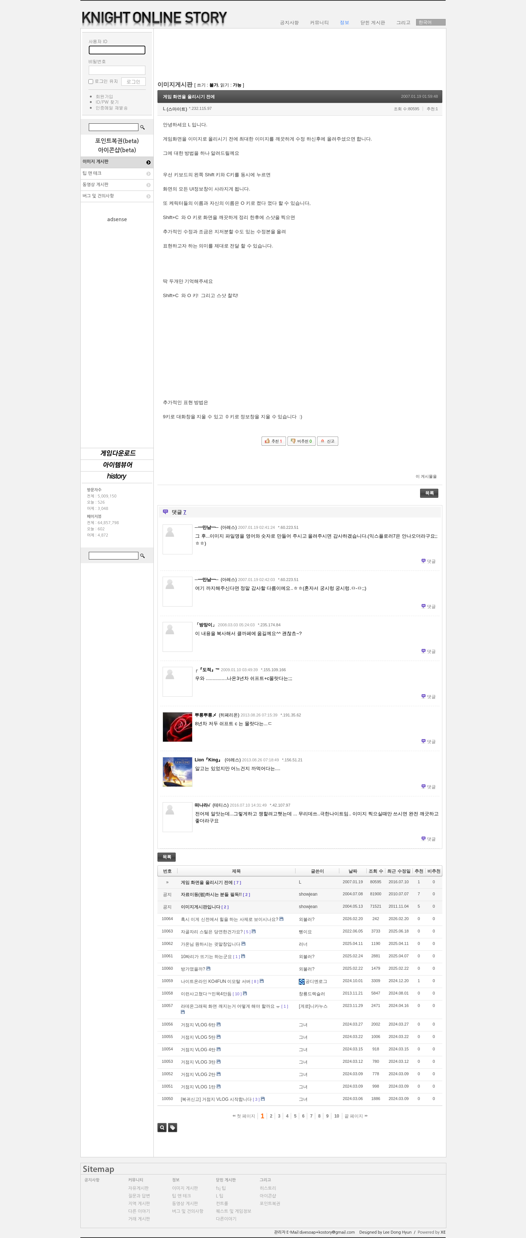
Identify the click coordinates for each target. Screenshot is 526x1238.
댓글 (431, 561)
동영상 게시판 (95, 184)
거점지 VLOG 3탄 (198, 1062)
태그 (172, 1127)
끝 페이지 (355, 1116)
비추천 (434, 871)
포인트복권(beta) (117, 141)
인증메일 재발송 (112, 107)
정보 (176, 1180)
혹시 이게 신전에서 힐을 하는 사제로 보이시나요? (229, 919)
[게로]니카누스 (313, 1006)
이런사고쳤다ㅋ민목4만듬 (206, 993)
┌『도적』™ (207, 669)
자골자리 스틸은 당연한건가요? (212, 931)
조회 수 (376, 871)
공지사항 (91, 1180)
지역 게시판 (139, 1204)
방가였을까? (193, 969)
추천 (419, 871)
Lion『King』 (208, 759)
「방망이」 (206, 624)
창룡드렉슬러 (312, 993)
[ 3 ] (256, 1099)
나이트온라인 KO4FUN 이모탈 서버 (216, 981)
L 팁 (219, 1196)
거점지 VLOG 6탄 (198, 1024)
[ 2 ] (246, 894)
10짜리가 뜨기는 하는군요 (206, 956)
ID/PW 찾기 (107, 102)
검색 (162, 1127)
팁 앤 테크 (92, 173)
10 (336, 1116)
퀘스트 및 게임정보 (233, 1211)
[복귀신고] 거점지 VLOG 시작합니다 (216, 1099)
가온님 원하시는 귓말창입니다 (210, 944)
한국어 (425, 22)
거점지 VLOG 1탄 (198, 1086)
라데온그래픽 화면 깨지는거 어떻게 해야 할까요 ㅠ (230, 1006)
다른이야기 (226, 1219)
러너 (303, 944)
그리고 (265, 1180)
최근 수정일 (398, 871)
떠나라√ (202, 805)
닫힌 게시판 (226, 1180)
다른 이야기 (139, 1211)
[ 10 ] (237, 994)
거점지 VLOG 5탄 (198, 1037)
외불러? (307, 919)
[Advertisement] (117, 331)
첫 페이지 (244, 1116)
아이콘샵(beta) (117, 150)
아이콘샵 (268, 1196)
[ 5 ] (247, 932)
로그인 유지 (106, 81)
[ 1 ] (236, 956)
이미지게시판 (175, 84)
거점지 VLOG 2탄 (198, 1074)
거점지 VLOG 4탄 (198, 1049)
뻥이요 (305, 931)
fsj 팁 (221, 1188)
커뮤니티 (135, 1180)
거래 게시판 (139, 1219)
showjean (308, 894)
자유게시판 (138, 1188)
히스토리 (268, 1188)
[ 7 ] (237, 882)
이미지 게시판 (95, 161)
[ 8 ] (255, 981)
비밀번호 (97, 61)
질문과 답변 (139, 1196)
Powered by (432, 1232)
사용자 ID (97, 41)
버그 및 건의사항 (98, 196)
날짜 (352, 871)
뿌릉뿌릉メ (206, 715)
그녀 (303, 1024)
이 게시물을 (426, 476)
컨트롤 (222, 1204)
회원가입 (104, 96)
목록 (429, 493)
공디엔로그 (313, 981)
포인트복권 (270, 1204)
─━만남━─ (206, 527)
